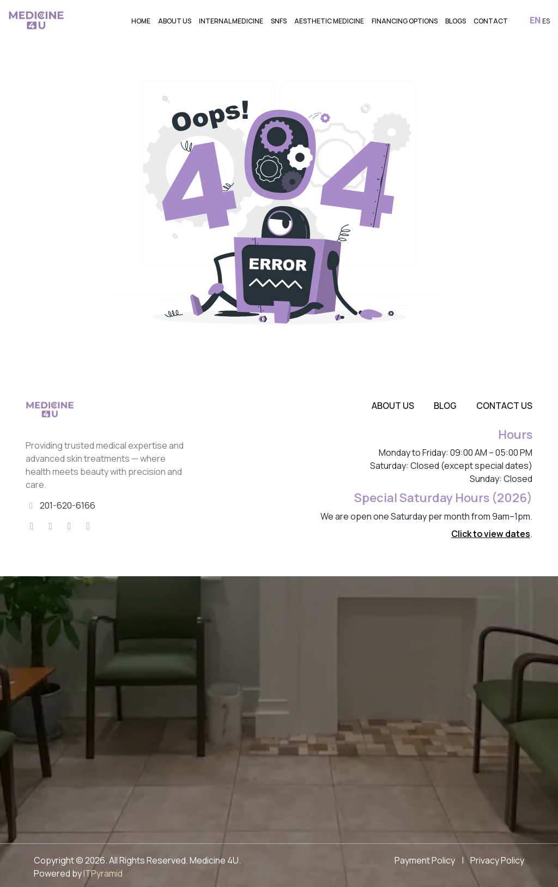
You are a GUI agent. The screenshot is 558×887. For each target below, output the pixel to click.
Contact (491, 21)
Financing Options (405, 21)
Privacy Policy (497, 860)
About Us (174, 21)
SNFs (279, 21)
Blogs (455, 21)
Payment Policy (425, 860)
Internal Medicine (231, 21)
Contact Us (504, 406)
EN (535, 20)
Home (140, 21)
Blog (445, 406)
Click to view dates (490, 534)
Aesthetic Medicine (329, 21)
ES (546, 21)
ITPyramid (103, 873)
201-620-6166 (67, 505)
